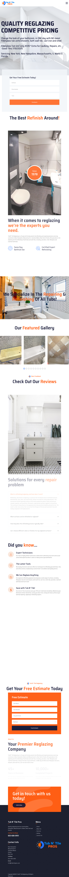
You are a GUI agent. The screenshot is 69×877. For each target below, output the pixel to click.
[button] (24, 368)
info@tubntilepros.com (14, 863)
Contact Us (39, 835)
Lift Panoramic (12, 838)
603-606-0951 (13, 835)
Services (39, 831)
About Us (39, 829)
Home (38, 827)
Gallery (38, 833)
